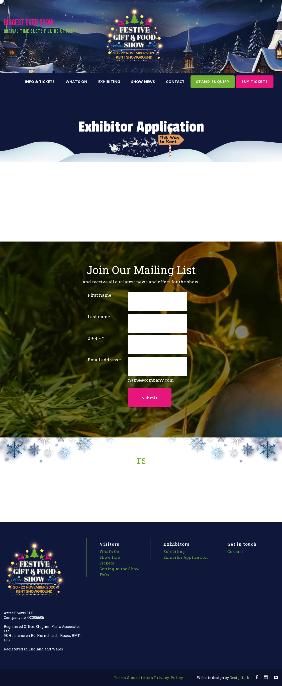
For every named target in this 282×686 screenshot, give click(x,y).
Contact (175, 81)
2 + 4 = (94, 338)
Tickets (107, 562)
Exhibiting (109, 81)
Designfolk (223, 677)
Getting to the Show (120, 568)
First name (99, 295)
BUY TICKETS (254, 81)
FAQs (104, 574)
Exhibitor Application (185, 557)
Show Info (110, 557)
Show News (143, 81)
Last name (99, 316)
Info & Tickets (40, 81)
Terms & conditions (133, 677)
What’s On (76, 81)
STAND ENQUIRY (213, 81)
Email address (103, 360)
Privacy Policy (168, 677)
